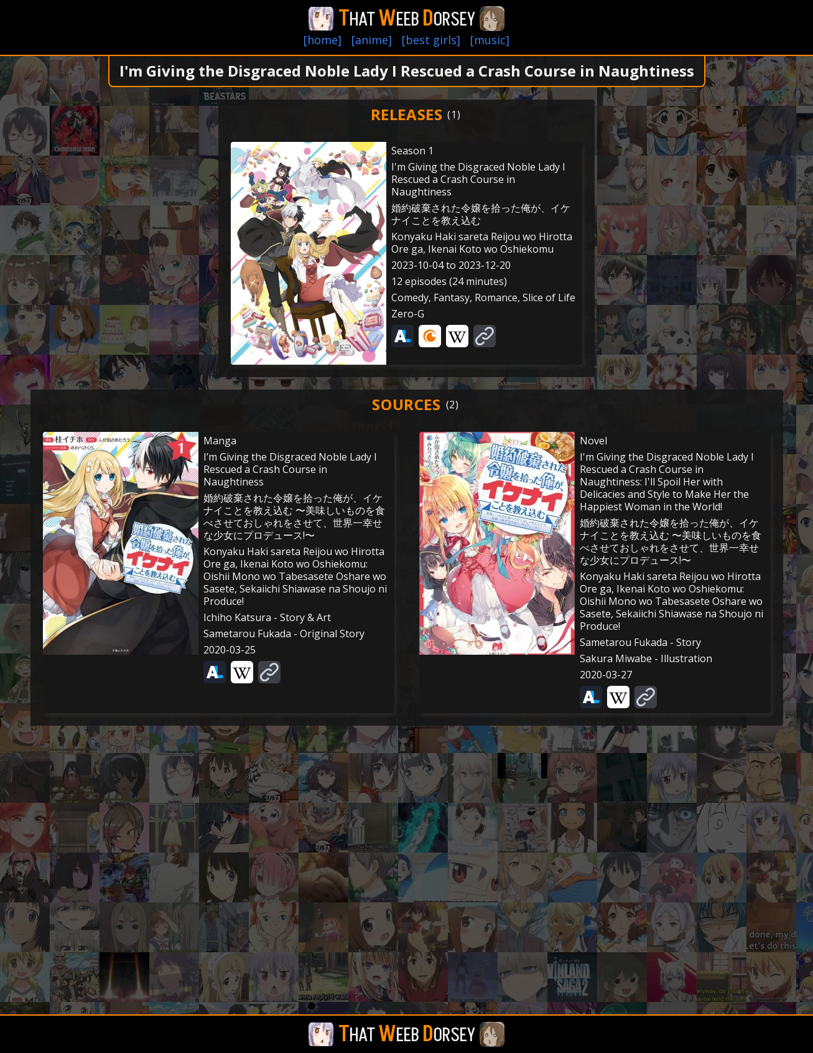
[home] (322, 39)
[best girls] (431, 39)
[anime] (371, 39)
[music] (489, 39)
